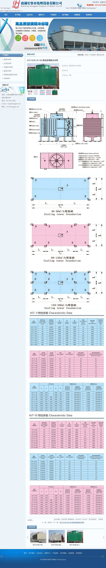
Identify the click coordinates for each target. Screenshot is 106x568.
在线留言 (71, 553)
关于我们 (32, 553)
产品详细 (31, 99)
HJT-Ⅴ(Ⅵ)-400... (56, 545)
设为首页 (96, 2)
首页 (86, 55)
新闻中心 (48, 553)
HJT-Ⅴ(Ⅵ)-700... (38, 545)
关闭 (100, 519)
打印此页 (93, 519)
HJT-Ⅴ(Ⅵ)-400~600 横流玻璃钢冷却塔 (72, 522)
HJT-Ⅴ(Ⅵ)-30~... (75, 545)
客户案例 (63, 553)
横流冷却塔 (100, 55)
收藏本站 (103, 2)
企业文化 (40, 553)
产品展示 (93, 55)
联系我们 (79, 553)
